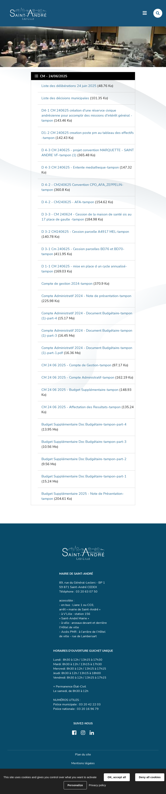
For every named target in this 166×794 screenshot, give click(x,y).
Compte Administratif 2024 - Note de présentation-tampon (86, 296)
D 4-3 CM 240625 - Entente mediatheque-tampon (80, 167)
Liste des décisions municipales (65, 98)
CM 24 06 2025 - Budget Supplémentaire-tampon (79, 390)
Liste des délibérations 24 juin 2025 (68, 86)
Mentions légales (83, 763)
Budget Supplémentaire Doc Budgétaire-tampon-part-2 (83, 459)
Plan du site (83, 754)
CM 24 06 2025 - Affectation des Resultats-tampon (81, 407)
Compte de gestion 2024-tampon (66, 283)
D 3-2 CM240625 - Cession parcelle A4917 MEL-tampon (85, 231)
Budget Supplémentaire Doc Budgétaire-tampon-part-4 (83, 424)
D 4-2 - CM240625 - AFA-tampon (67, 202)
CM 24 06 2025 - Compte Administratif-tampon (77, 377)
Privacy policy (97, 785)
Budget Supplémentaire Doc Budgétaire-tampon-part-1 (83, 476)
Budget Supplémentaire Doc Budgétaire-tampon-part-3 (83, 441)
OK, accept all (117, 777)
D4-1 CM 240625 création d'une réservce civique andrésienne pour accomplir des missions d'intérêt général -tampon (86, 115)
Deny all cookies (150, 777)
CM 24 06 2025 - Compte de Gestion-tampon (76, 365)
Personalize (75, 785)
